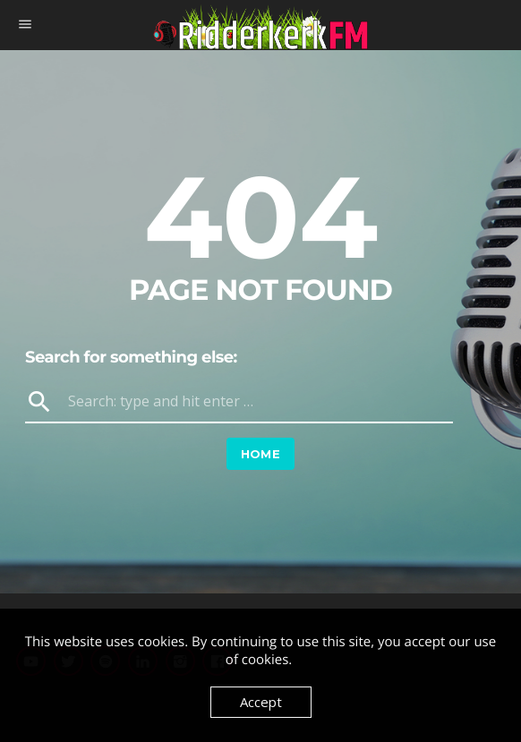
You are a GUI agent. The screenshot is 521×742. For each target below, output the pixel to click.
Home (261, 454)
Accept (261, 702)
